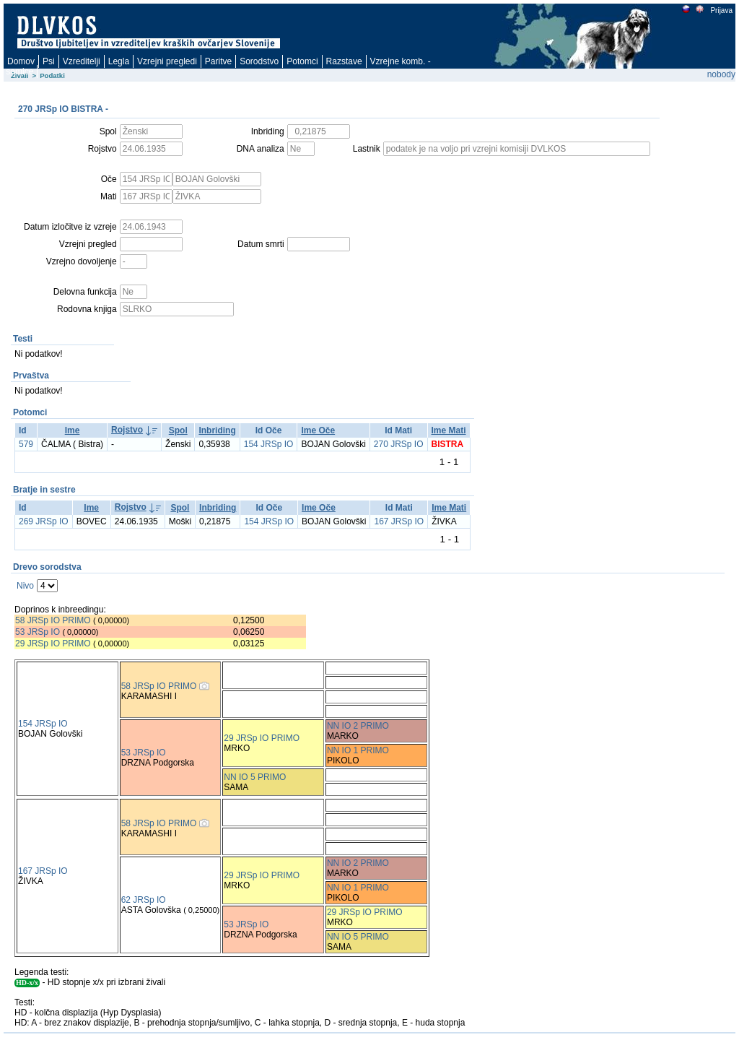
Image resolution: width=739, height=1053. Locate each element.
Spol (178, 430)
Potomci (302, 61)
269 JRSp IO (44, 521)
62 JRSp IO (143, 900)
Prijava (721, 10)
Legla (118, 61)
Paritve (218, 61)
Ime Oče (318, 430)
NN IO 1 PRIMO (358, 750)
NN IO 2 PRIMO (358, 726)
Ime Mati (449, 430)
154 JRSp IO (269, 444)
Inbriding (216, 430)
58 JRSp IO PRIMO (53, 620)
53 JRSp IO (37, 632)
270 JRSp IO (399, 444)
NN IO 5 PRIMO (255, 777)
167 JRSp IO (399, 521)
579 (26, 444)
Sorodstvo (259, 61)
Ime (72, 430)
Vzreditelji (81, 61)
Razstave (344, 61)
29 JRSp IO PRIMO (54, 643)
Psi (49, 61)
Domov (21, 61)
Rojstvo (127, 430)
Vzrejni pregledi (167, 61)
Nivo (25, 586)
